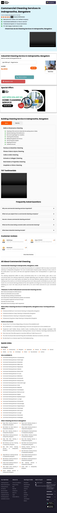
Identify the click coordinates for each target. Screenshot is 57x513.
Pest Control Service (5, 480)
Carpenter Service (5, 490)
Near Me (14, 484)
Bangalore (21, 345)
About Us (14, 488)
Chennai (37, 345)
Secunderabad (34, 347)
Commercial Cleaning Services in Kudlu (11, 380)
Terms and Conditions (50, 509)
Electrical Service (4, 488)
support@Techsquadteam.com (42, 481)
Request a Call (40, 77)
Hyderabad (29, 345)
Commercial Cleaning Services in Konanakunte (13, 397)
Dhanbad (44, 345)
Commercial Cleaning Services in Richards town (13, 376)
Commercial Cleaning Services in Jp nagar (12, 408)
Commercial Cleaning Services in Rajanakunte (13, 362)
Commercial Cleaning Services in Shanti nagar (13, 355)
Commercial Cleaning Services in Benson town (13, 367)
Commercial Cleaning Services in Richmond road (13, 387)
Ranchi (4, 345)
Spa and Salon (4, 486)
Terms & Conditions (16, 478)
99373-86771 (39, 478)
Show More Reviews (29, 250)
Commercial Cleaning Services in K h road (12, 369)
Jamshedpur (18, 347)
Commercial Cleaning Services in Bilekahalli (12, 383)
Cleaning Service (4, 478)
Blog (13, 482)
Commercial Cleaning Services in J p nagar (12, 394)
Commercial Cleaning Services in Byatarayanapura (14, 392)
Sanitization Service (5, 494)
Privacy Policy (15, 480)
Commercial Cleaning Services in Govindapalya (13, 385)
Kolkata (4, 347)
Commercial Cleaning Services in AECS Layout (13, 406)
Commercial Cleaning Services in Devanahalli (13, 410)
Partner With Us (15, 492)
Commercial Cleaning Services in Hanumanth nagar (14, 378)
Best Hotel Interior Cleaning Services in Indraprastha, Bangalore (10, 444)
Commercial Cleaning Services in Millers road (12, 360)
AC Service (3, 484)
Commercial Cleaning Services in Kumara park (13, 374)
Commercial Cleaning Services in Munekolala (12, 357)
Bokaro (25, 347)
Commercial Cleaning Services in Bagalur (12, 390)
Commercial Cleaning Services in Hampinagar (13, 404)
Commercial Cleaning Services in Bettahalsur (12, 371)
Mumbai (51, 345)
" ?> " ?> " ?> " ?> (19, 62)
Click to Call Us (23, 77)
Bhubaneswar (12, 345)
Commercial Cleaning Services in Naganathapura (13, 401)
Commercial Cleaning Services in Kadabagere (13, 413)
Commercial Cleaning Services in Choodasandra (13, 353)
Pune (11, 347)
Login (13, 490)
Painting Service (4, 482)
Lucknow (42, 347)
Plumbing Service (5, 492)
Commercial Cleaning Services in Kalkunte (12, 364)
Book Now (50, 71)
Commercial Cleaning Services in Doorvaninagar (13, 399)
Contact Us (14, 486)
